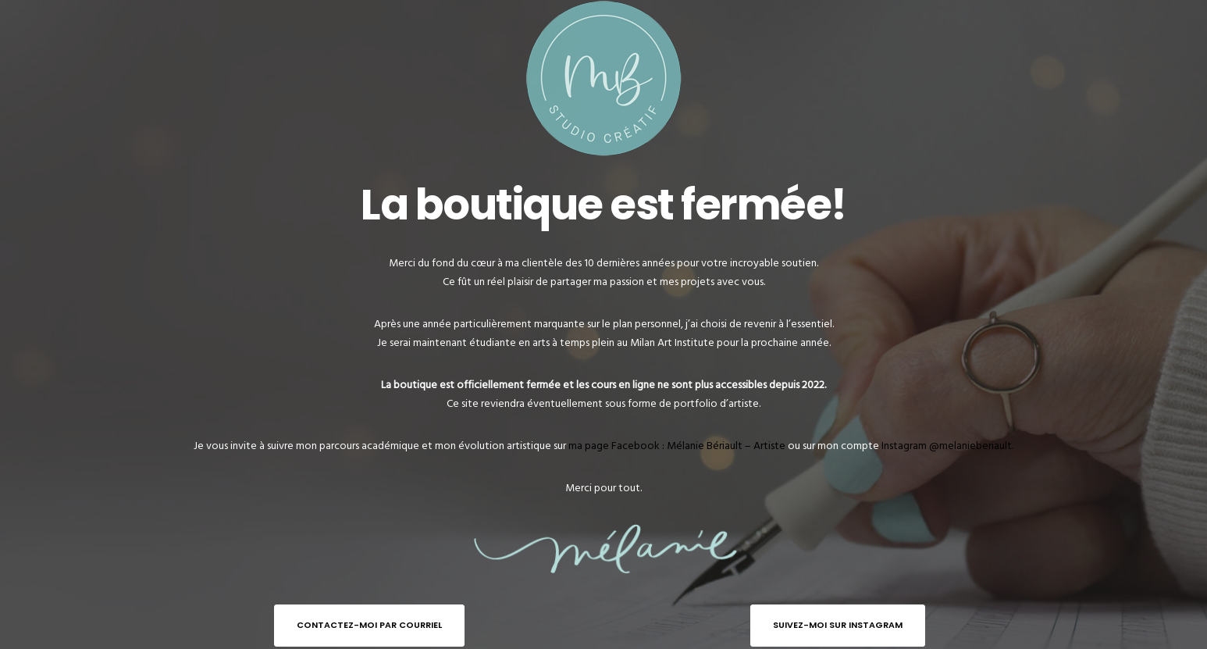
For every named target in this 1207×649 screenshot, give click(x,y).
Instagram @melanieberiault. (947, 446)
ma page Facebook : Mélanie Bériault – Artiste (676, 446)
